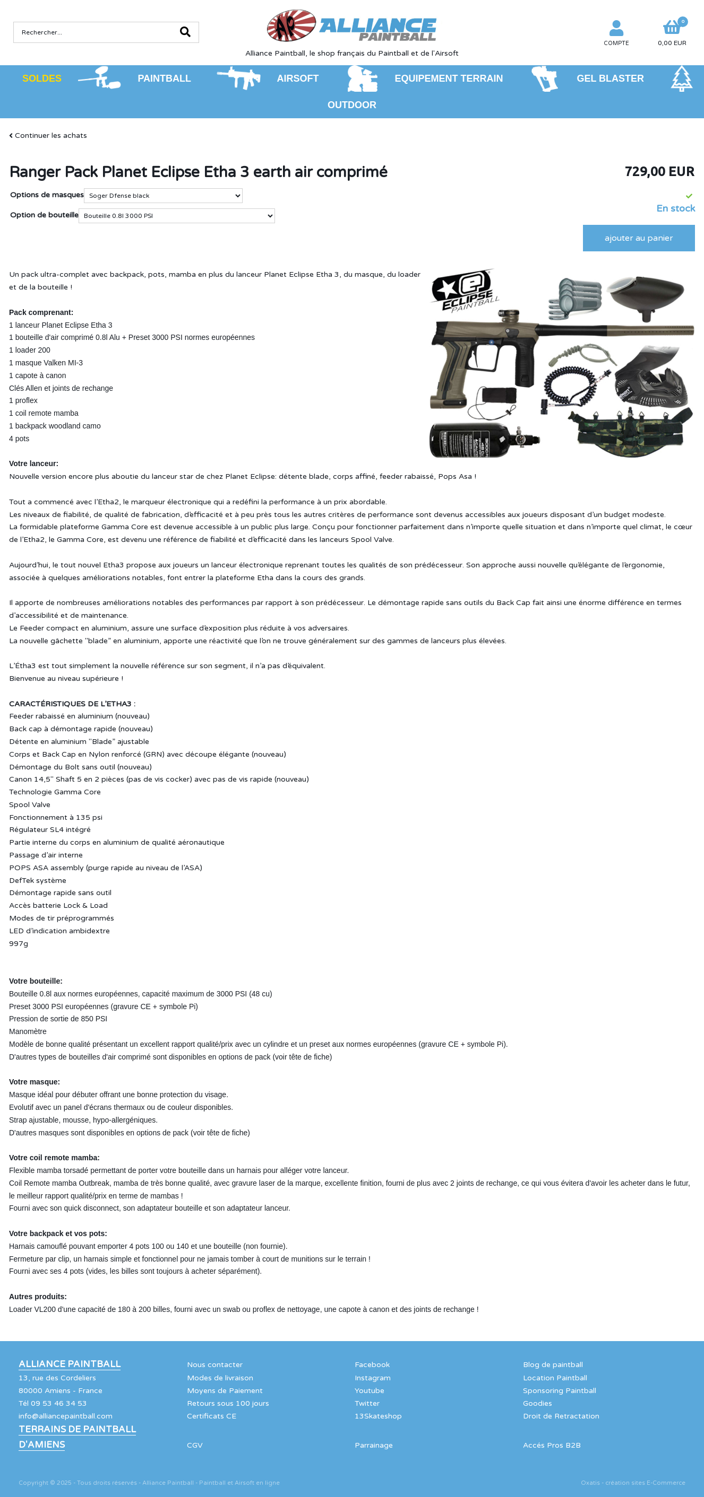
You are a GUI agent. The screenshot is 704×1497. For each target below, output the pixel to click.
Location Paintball (555, 1377)
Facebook (372, 1364)
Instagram (373, 1377)
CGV (195, 1445)
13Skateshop (378, 1416)
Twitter (367, 1403)
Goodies (537, 1403)
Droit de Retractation (561, 1416)
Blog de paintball (553, 1364)
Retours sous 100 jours (228, 1403)
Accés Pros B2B (552, 1445)
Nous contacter (215, 1364)
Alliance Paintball (70, 1364)
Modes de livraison (220, 1377)
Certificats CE (211, 1416)
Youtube (369, 1390)
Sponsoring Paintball (559, 1390)
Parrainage (374, 1445)
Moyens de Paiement (225, 1390)
